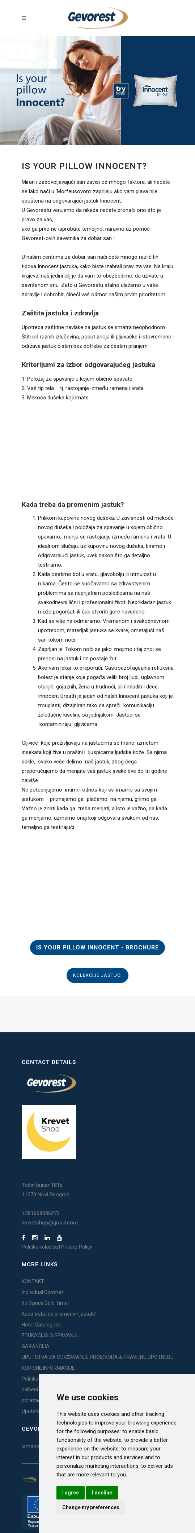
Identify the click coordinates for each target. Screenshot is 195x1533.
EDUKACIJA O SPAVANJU (51, 1335)
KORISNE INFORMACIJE (48, 1368)
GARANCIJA (36, 1346)
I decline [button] (102, 1493)
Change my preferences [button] (90, 1507)
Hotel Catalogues (41, 1325)
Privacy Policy (76, 1247)
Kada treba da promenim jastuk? (59, 1314)
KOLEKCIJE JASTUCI (97, 975)
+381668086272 (41, 1213)
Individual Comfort (43, 1292)
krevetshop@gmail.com (50, 1222)
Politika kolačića (40, 1247)
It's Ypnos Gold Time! (45, 1303)
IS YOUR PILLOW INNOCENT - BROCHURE (97, 947)
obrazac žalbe (38, 1400)
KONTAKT (33, 1281)
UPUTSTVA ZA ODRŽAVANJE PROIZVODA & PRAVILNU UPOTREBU (98, 1357)
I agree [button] (70, 1493)
